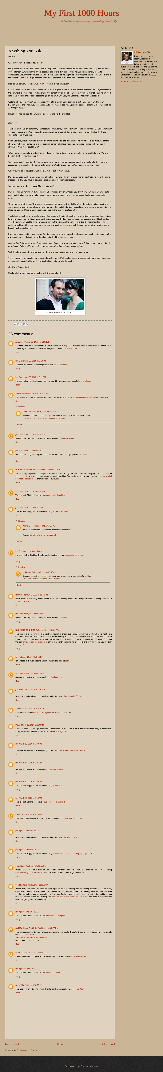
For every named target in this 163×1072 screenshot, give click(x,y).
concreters (64, 618)
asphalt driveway (67, 438)
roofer (67, 661)
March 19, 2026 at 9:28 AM (30, 782)
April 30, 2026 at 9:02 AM (29, 969)
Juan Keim (20, 866)
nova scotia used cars (74, 555)
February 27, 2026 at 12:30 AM (32, 689)
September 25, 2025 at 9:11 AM (32, 377)
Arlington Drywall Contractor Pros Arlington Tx (43, 579)
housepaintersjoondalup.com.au (29, 872)
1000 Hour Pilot (144, 52)
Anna (17, 985)
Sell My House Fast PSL (26, 928)
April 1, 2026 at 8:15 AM (29, 831)
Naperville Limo (70, 348)
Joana (18, 393)
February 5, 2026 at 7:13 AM (44, 572)
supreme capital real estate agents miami (70, 897)
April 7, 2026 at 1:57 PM (36, 866)
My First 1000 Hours (81, 13)
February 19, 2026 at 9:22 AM (48, 630)
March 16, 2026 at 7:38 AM (30, 744)
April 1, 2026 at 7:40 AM (31, 814)
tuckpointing (82, 454)
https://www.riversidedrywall (44, 535)
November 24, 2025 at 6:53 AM (32, 451)
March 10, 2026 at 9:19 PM (33, 709)
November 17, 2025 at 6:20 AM (32, 434)
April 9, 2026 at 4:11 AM (29, 912)
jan (16, 361)
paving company (61, 365)
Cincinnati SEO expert (74, 696)
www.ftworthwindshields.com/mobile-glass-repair (44, 418)
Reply (17, 352)
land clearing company (55, 916)
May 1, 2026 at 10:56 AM (31, 985)
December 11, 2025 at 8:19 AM (32, 491)
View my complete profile (131, 81)
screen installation (60, 511)
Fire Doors (80, 989)
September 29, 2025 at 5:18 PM (35, 393)
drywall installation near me (84, 397)
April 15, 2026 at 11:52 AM (32, 952)
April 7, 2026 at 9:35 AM (29, 850)
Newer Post (12, 1044)
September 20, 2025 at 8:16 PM (37, 342)
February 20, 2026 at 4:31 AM (31, 657)
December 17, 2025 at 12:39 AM (32, 507)
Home (60, 1044)
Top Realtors (21, 885)
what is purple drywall (41, 712)
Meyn (17, 725)
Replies (21, 407)
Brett (17, 952)
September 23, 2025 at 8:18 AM (32, 361)
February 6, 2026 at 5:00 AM (31, 614)
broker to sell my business (34, 642)
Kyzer (18, 814)
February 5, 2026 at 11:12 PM (35, 595)
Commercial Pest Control (71, 818)
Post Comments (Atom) (27, 1050)
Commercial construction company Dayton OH (72, 853)
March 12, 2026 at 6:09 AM (32, 725)
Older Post (108, 1044)
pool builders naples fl (55, 802)
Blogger (94, 1066)
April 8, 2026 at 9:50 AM (38, 885)
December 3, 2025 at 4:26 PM (48, 470)
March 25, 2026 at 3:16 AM (30, 798)
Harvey (18, 595)
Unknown (27, 412)
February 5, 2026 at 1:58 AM (44, 412)
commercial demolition (55, 495)
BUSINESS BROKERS (25, 470)
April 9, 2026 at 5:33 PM (48, 928)
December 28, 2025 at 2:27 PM (42, 526)
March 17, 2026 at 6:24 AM (30, 763)
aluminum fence (84, 381)
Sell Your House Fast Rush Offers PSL (31, 937)
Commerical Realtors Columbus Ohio (70, 750)
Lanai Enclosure (22, 601)
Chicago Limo (62, 731)
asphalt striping (80, 956)
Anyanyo (19, 342)
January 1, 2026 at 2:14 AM (30, 551)
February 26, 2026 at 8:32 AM (31, 673)
